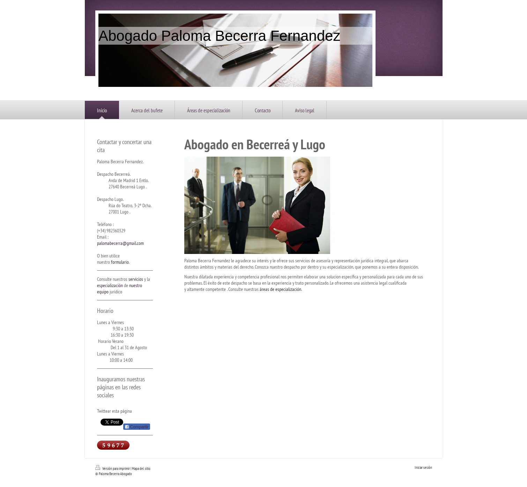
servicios (135, 279)
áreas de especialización (280, 289)
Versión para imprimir (113, 468)
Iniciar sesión (423, 467)
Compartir (137, 427)
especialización (110, 285)
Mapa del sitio (141, 468)
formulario (120, 262)
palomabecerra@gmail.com (120, 243)
